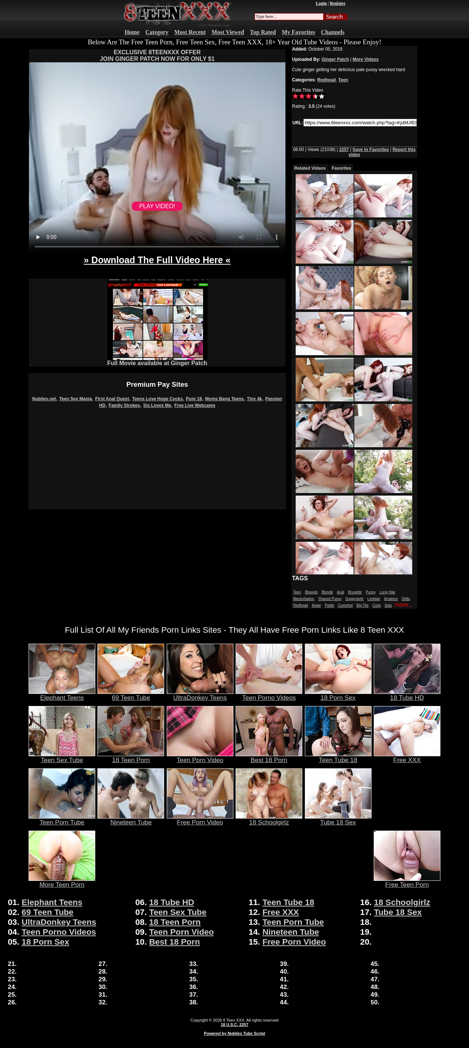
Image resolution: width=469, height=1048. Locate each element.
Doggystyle (354, 599)
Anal (340, 592)
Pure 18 (194, 398)
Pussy (371, 592)
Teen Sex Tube (62, 757)
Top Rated (263, 32)
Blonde (327, 592)
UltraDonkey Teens (200, 694)
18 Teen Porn (130, 757)
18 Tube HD (407, 694)
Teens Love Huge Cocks (157, 398)
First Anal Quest (112, 398)
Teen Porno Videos (269, 694)
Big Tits (363, 605)
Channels (332, 32)
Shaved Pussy (329, 599)
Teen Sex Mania (75, 398)
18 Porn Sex (338, 694)
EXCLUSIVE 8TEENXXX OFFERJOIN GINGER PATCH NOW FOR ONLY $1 (157, 55)
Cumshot (345, 605)
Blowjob (311, 592)
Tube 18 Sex (338, 819)
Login (321, 3)
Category (157, 32)
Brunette (355, 592)
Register (338, 3)
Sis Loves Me (157, 405)
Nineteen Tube (130, 819)
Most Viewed (228, 32)
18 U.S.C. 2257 (234, 1024)
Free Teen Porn (407, 881)
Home (132, 32)
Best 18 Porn (269, 757)
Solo (388, 605)
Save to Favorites (370, 149)
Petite (330, 605)
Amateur (391, 599)
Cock (376, 605)
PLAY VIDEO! (157, 206)
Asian (316, 605)
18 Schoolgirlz (269, 819)
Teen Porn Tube (62, 819)
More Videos (365, 59)
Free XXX (407, 757)
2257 (344, 149)
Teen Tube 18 (338, 757)
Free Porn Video (200, 819)
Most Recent (190, 32)
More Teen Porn (62, 881)
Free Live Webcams (194, 405)
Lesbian (374, 599)
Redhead (326, 79)
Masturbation (303, 599)
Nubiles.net (44, 398)
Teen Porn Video (200, 757)
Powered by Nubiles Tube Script (234, 1033)
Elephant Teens (62, 694)
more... (404, 605)
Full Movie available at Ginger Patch (157, 360)
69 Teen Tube (130, 694)
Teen (343, 79)
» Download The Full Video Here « (157, 260)
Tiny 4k (254, 398)
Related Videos (310, 168)
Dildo (406, 599)
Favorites (341, 168)
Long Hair (387, 592)
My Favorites (298, 32)
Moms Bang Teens (224, 398)
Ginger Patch (335, 59)
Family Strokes (124, 405)
